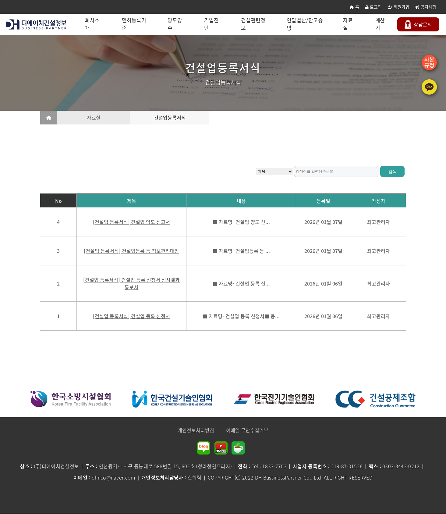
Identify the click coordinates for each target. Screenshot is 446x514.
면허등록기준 (134, 24)
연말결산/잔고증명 (305, 24)
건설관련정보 (254, 24)
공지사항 (426, 7)
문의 (419, 24)
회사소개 (93, 24)
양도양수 (175, 24)
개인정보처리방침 (196, 430)
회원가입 (398, 7)
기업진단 (212, 24)
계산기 (380, 24)
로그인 (373, 7)
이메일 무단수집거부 (247, 430)
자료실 (348, 24)
